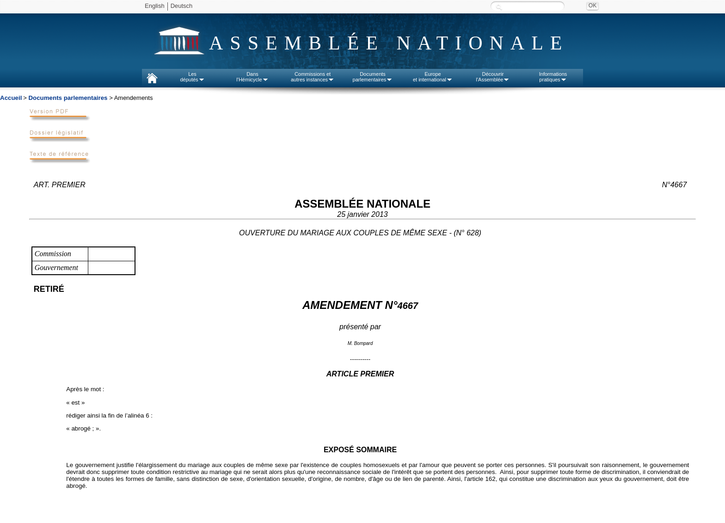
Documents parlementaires (67, 97)
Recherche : (499, 7)
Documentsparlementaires (373, 76)
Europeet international (433, 76)
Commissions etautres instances (312, 76)
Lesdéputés (192, 76)
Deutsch (182, 5)
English (155, 5)
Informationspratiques (553, 76)
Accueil (11, 97)
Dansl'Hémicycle (252, 76)
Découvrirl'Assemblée (493, 76)
